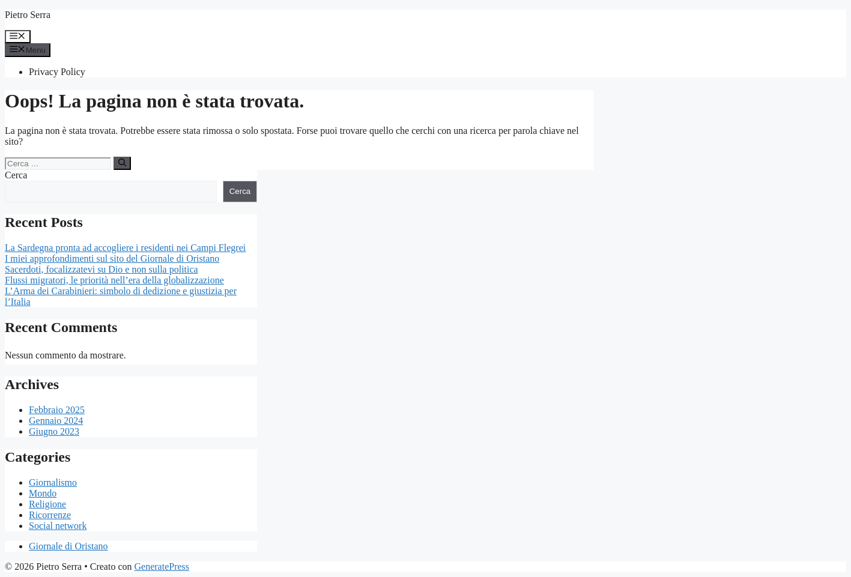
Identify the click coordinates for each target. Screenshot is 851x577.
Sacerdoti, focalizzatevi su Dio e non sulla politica (101, 269)
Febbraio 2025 (57, 410)
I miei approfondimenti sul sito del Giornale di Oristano (112, 258)
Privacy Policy (57, 72)
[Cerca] (122, 163)
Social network (57, 526)
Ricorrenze (50, 515)
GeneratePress (162, 566)
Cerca (16, 175)
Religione (47, 504)
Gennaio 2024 (56, 420)
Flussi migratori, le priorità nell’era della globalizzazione (114, 280)
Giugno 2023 (54, 431)
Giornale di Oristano (68, 546)
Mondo (42, 493)
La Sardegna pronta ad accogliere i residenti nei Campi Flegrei (125, 248)
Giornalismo (53, 482)
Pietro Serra (27, 15)
